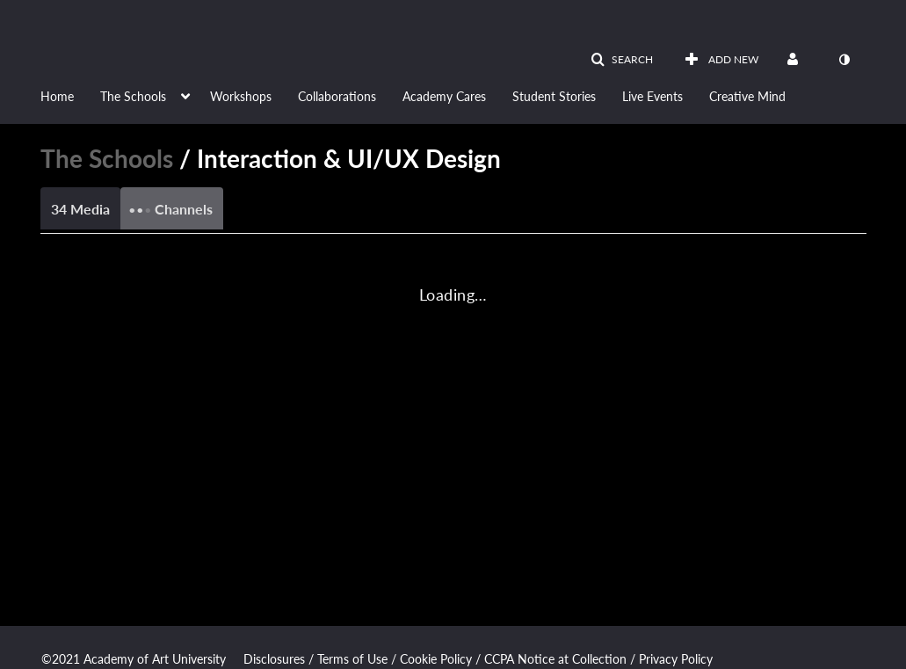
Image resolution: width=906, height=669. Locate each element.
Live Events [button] (652, 96)
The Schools (106, 158)
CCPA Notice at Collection (555, 658)
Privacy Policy (676, 658)
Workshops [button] (241, 96)
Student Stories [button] (554, 96)
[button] (621, 60)
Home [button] (57, 96)
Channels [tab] (170, 203)
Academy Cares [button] (444, 96)
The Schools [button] (133, 96)
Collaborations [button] (337, 96)
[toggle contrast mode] (844, 60)
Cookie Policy (436, 658)
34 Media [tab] (80, 208)
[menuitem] (70, 95)
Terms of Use (352, 658)
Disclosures (274, 658)
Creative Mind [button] (747, 96)
